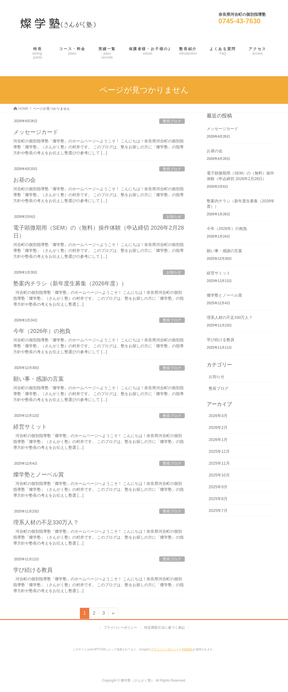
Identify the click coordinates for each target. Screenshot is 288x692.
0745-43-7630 (239, 21)
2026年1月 (218, 439)
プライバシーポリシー (120, 628)
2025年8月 (218, 498)
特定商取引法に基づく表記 (164, 628)
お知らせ (173, 216)
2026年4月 (218, 415)
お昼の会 (24, 180)
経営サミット (30, 427)
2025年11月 (219, 463)
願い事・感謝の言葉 (38, 379)
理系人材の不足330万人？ (46, 522)
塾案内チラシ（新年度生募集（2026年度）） (70, 283)
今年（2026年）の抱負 (42, 331)
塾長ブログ (172, 121)
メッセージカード (35, 132)
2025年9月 (218, 487)
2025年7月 (218, 510)
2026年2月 (218, 427)
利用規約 (187, 649)
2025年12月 (219, 451)
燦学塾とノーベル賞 (38, 474)
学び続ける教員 (33, 570)
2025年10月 (219, 475)
